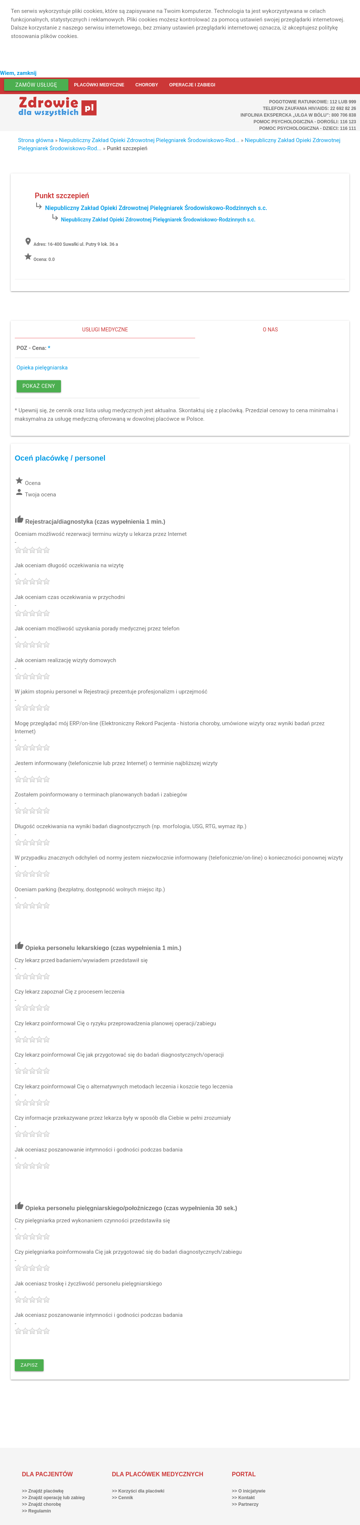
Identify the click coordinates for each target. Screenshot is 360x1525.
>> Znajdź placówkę (43, 1491)
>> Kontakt (243, 1497)
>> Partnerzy (245, 1504)
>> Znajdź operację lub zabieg (53, 1497)
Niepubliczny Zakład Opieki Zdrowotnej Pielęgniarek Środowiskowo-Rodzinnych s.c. (156, 207)
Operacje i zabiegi (192, 84)
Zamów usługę (36, 85)
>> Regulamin (36, 1511)
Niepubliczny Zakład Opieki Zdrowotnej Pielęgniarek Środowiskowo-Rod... (149, 140)
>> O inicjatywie (248, 1491)
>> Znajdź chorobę (41, 1504)
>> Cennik (122, 1497)
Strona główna (36, 140)
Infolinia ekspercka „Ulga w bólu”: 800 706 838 (298, 115)
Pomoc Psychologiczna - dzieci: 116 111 (307, 128)
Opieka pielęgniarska (42, 367)
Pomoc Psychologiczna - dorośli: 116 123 (305, 121)
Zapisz (29, 1365)
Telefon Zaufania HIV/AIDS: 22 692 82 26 (309, 108)
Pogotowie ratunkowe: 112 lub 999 (312, 101)
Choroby (146, 84)
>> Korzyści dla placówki (138, 1491)
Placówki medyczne (99, 84)
